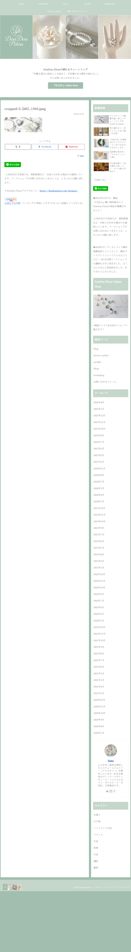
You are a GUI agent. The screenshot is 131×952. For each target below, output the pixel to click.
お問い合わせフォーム (105, 382)
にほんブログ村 (12, 203)
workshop (99, 375)
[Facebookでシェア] (45, 147)
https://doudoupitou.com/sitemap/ (59, 191)
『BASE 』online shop (65, 85)
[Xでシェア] (18, 147)
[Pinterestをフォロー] (114, 791)
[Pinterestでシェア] (72, 147)
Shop (96, 369)
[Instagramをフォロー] (110, 791)
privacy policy (101, 355)
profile (97, 362)
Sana (111, 761)
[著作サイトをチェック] (107, 791)
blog (96, 349)
